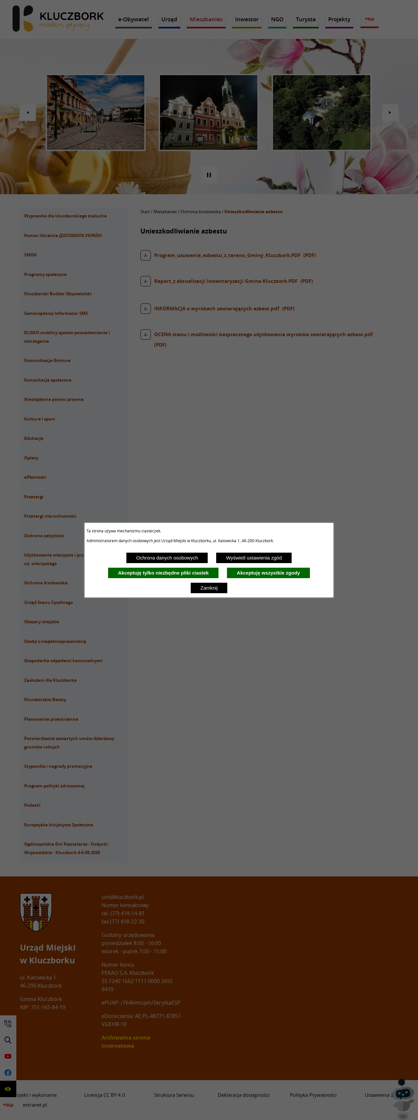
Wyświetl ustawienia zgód (254, 557)
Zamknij (209, 588)
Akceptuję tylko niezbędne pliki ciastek (163, 573)
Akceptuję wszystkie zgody (268, 573)
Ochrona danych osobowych (167, 557)
